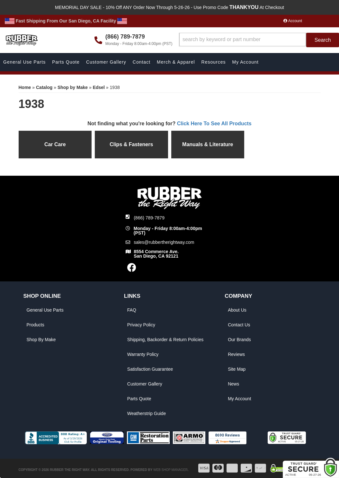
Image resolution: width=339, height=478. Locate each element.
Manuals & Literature (207, 144)
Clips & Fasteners (131, 144)
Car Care (55, 144)
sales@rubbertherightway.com (164, 242)
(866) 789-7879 (149, 217)
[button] (259, 40)
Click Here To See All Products (214, 123)
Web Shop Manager (170, 470)
